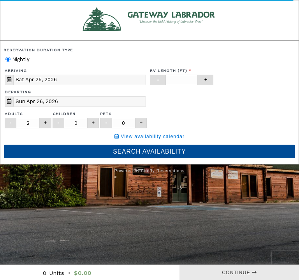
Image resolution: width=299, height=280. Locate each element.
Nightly (17, 59)
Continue (239, 272)
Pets (106, 114)
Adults (14, 114)
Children (64, 114)
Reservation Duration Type (38, 50)
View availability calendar (149, 136)
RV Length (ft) (168, 70)
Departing (18, 92)
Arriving (16, 70)
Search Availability (149, 151)
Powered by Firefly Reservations (149, 171)
